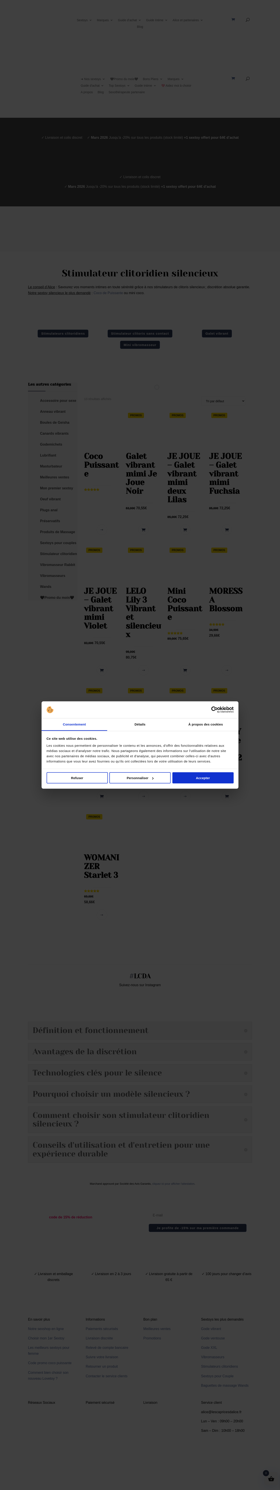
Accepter (203, 778)
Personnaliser (140, 778)
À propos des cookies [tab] (205, 724)
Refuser (77, 778)
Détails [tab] (140, 724)
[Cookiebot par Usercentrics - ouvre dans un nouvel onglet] (214, 709)
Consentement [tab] (74, 724)
